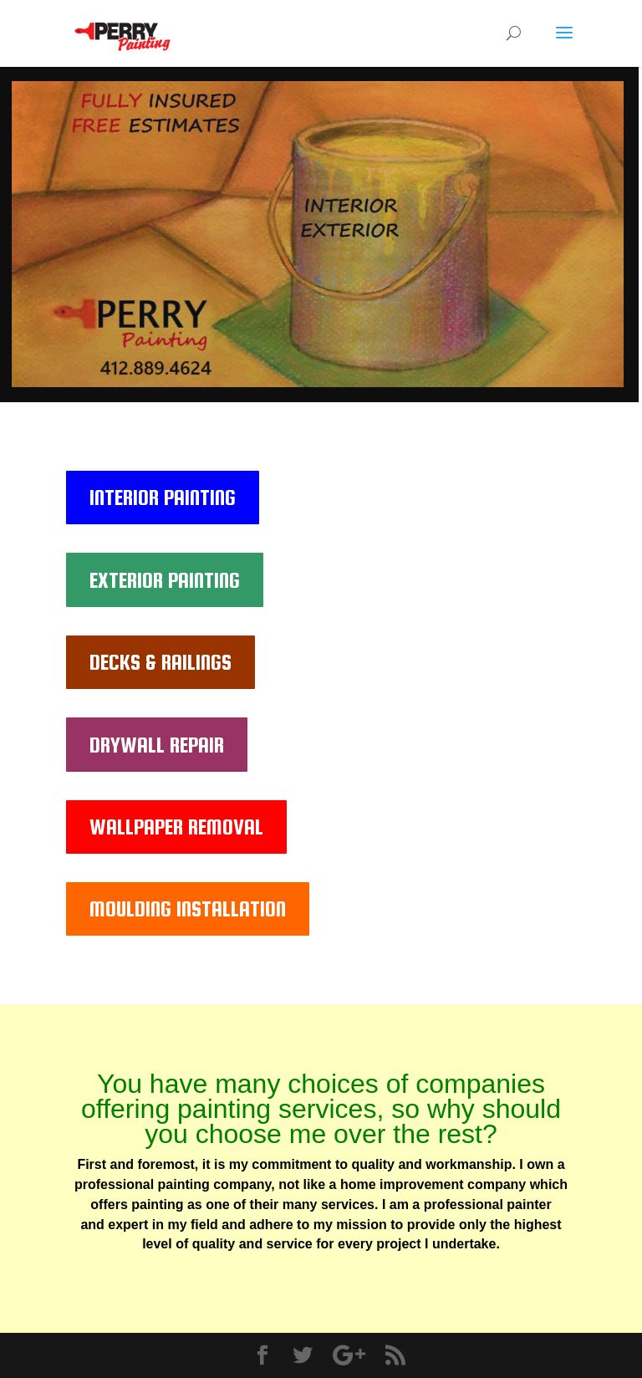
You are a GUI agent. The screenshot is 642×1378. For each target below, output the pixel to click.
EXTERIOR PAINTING (164, 580)
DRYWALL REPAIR (156, 744)
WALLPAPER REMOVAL (176, 826)
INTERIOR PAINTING (162, 497)
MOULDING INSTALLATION (187, 908)
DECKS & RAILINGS (160, 662)
